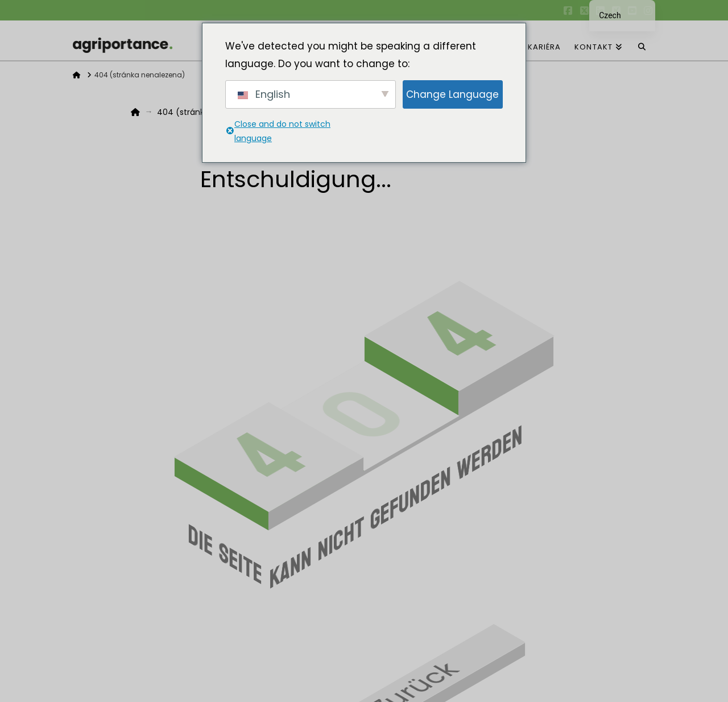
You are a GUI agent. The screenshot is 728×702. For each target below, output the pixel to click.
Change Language (452, 94)
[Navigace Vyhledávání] (642, 40)
